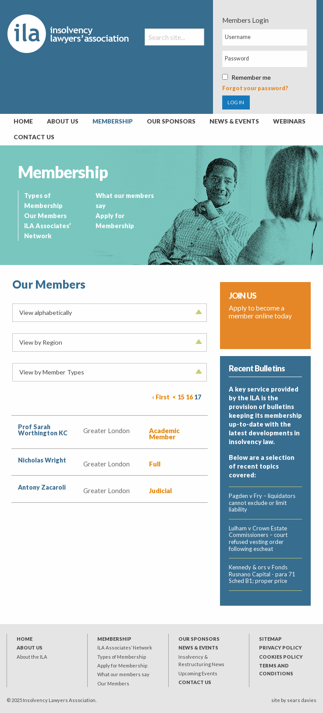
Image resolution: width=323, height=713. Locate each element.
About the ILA (32, 657)
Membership (112, 121)
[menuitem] (23, 122)
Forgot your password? (255, 88)
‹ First (161, 397)
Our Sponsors (171, 121)
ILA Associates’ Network (124, 647)
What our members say (123, 674)
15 (181, 397)
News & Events (234, 121)
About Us (62, 121)
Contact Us (34, 137)
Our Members (45, 215)
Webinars (289, 121)
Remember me (246, 77)
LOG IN (235, 102)
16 (189, 397)
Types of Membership (121, 657)
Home (23, 121)
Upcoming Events (197, 673)
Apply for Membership (122, 665)
